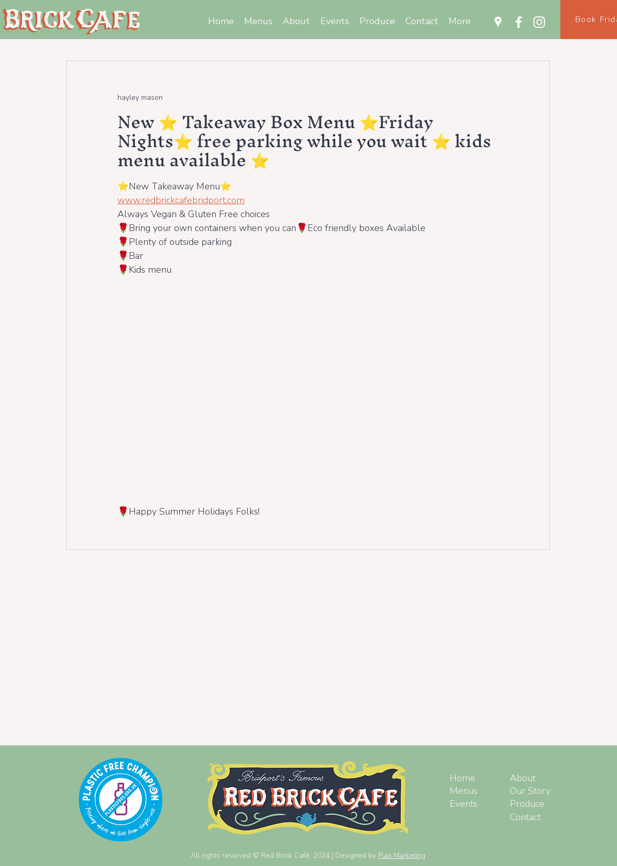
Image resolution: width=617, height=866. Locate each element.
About (523, 778)
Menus (463, 791)
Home (462, 778)
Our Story (530, 791)
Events (463, 804)
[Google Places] (498, 22)
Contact (525, 817)
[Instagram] (539, 22)
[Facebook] (518, 22)
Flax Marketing (401, 855)
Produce (527, 804)
